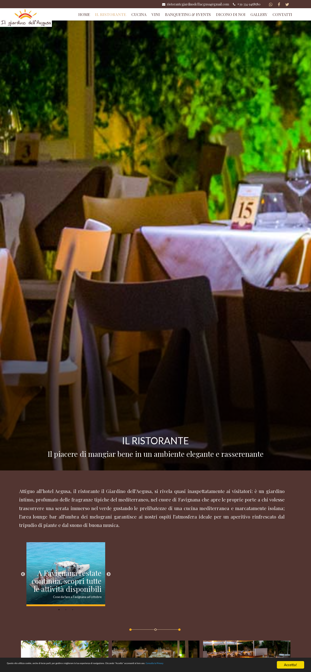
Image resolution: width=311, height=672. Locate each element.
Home (84, 14)
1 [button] (59, 610)
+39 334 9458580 (246, 4)
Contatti (282, 14)
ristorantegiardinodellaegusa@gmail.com (195, 4)
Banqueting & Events (188, 14)
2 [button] (66, 610)
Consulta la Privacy (252, 666)
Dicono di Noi (230, 14)
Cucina (138, 14)
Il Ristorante (110, 14)
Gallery (258, 14)
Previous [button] (23, 574)
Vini (156, 14)
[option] (65, 574)
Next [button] (108, 574)
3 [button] (72, 610)
